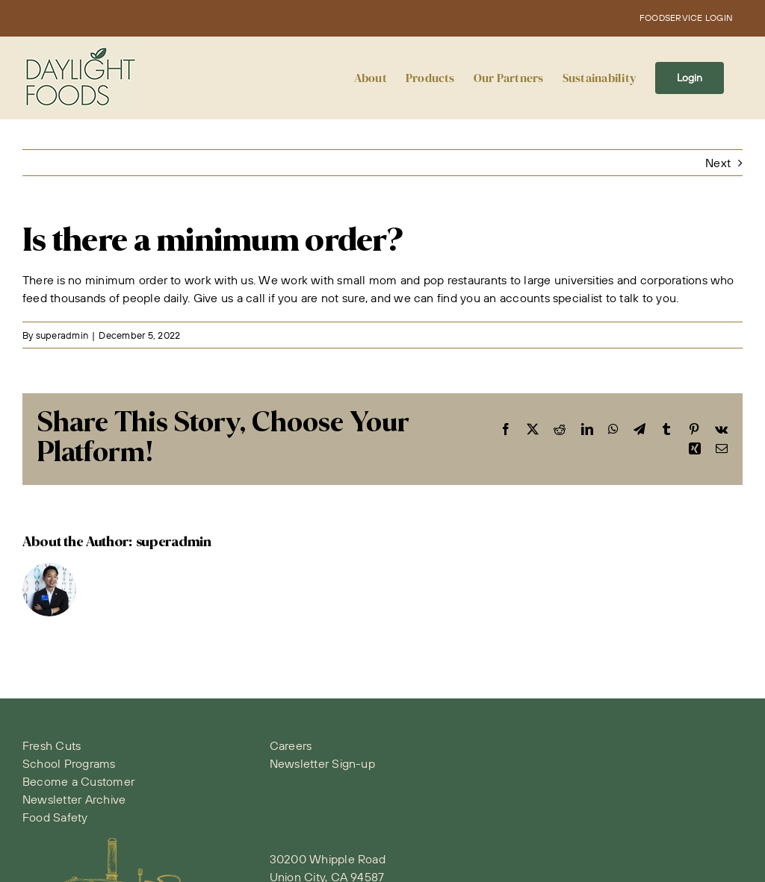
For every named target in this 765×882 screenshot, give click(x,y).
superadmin (62, 335)
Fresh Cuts (51, 745)
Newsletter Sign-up (322, 763)
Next (718, 162)
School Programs (69, 763)
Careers (291, 745)
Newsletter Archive (74, 799)
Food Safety (55, 817)
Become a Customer (78, 781)
